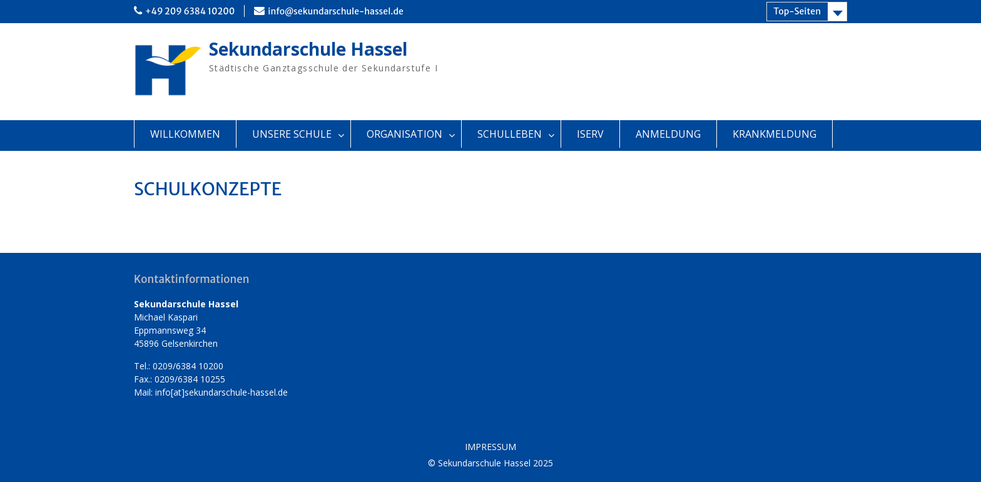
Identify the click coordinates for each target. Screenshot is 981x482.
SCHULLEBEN (509, 134)
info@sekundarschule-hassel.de (336, 11)
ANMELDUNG (668, 134)
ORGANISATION (404, 134)
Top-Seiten (797, 11)
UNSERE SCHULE (292, 134)
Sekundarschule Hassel (308, 49)
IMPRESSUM (490, 447)
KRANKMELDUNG (774, 134)
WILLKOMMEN (185, 134)
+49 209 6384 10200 (190, 11)
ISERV (590, 134)
